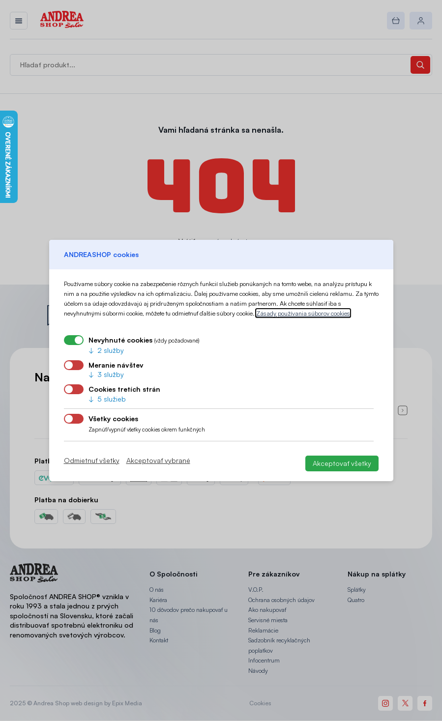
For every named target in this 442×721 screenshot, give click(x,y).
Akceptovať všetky (342, 463)
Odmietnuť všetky (91, 460)
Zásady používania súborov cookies (303, 313)
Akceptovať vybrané (158, 460)
